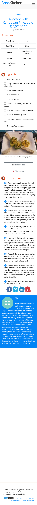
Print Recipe (18, 164)
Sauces (18, 15)
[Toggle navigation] (33, 4)
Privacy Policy (19, 498)
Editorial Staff (22, 299)
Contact (31, 500)
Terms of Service (29, 498)
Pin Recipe (18, 171)
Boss (11, 2)
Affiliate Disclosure (16, 500)
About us (25, 500)
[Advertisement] (18, 415)
